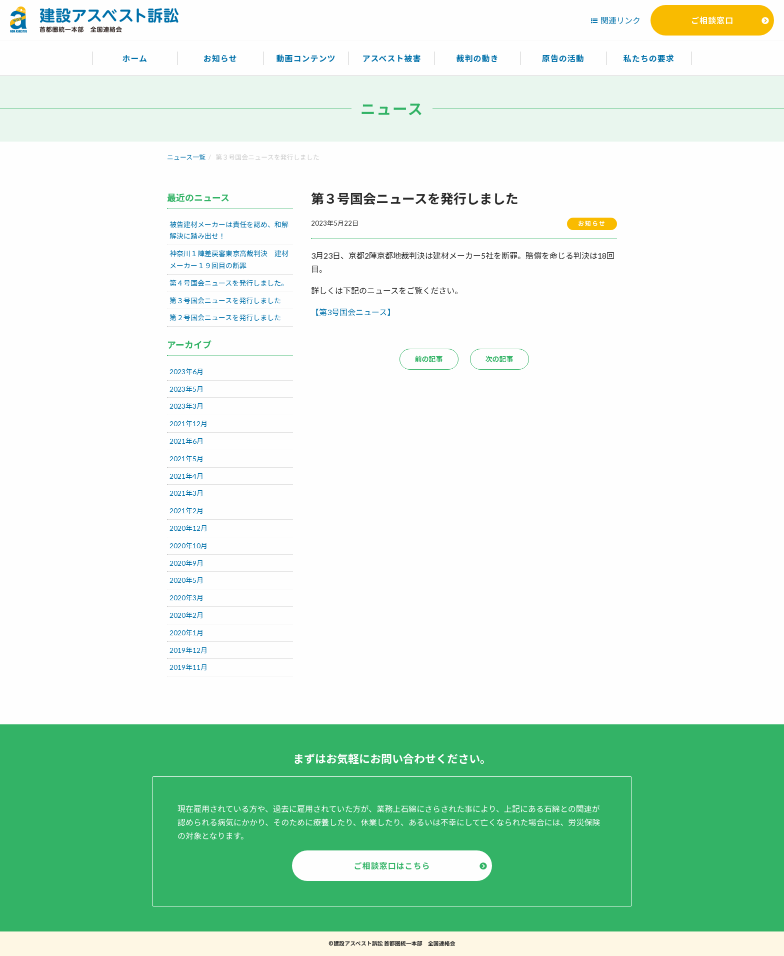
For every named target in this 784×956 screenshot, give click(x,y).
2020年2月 (187, 615)
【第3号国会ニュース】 (353, 312)
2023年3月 (187, 406)
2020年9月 (187, 563)
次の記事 (500, 359)
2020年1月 (187, 632)
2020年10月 (189, 545)
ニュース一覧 (186, 157)
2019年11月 (189, 667)
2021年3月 (187, 493)
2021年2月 (187, 510)
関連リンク (620, 20)
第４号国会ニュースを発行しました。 (229, 283)
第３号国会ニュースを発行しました (225, 300)
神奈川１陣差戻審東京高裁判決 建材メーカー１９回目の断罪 (229, 259)
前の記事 (429, 359)
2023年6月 (187, 371)
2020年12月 (189, 528)
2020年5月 (187, 580)
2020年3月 (187, 597)
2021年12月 (189, 423)
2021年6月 (187, 441)
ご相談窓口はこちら (392, 865)
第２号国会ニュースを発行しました (225, 317)
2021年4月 (187, 476)
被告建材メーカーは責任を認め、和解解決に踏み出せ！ (229, 230)
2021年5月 (187, 458)
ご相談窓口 (712, 20)
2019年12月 (189, 650)
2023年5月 (187, 389)
